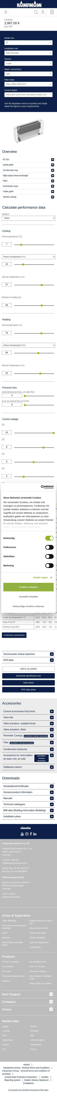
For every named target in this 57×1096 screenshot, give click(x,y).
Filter (5, 181)
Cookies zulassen (28, 587)
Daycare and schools (39, 928)
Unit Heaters (8, 966)
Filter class (9, 80)
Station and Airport (38, 933)
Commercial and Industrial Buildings (14, 926)
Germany (34, 1031)
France (33, 1049)
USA (4, 1035)
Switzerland (7, 1040)
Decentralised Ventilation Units (41, 977)
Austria (33, 1026)
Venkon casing (9, 197)
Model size (9, 38)
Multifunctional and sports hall (41, 921)
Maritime (6, 937)
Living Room (35, 947)
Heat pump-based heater (13, 976)
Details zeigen (40, 577)
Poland (5, 1044)
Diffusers (6, 981)
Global (5, 1026)
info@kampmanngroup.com (14, 863)
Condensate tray (10, 170)
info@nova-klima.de (11, 897)
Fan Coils (6, 971)
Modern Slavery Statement (36, 1080)
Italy (32, 1035)
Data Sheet (28, 683)
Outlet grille (8, 165)
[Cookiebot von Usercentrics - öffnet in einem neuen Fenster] (41, 487)
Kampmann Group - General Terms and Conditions (26, 1068)
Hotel (4, 933)
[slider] (21, 245)
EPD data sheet (28, 689)
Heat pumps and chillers (40, 983)
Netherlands (35, 1044)
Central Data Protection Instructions (21, 1077)
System (7, 59)
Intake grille (8, 191)
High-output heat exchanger (15, 175)
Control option (10, 90)
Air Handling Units (38, 962)
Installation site (11, 48)
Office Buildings (9, 920)
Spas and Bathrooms (39, 942)
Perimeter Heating (38, 971)
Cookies (44, 1077)
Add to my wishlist (28, 669)
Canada (6, 1031)
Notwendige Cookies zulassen (28, 606)
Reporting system (12, 1080)
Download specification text (28, 676)
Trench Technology (10, 962)
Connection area (10, 186)
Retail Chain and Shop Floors (12, 943)
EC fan (6, 159)
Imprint (26, 1064)
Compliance (28, 1083)
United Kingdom (37, 1040)
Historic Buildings (37, 937)
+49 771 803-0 (8, 894)
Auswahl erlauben (28, 596)
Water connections (12, 69)
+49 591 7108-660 (10, 860)
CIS (4, 1049)
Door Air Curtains (37, 966)
